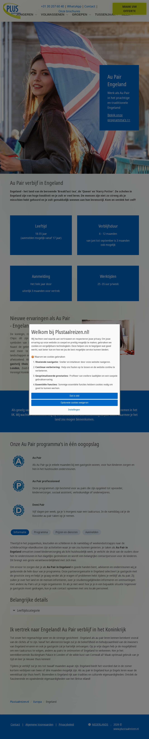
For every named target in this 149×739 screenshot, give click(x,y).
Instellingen (74, 409)
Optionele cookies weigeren (74, 402)
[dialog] (74, 369)
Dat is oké (74, 395)
